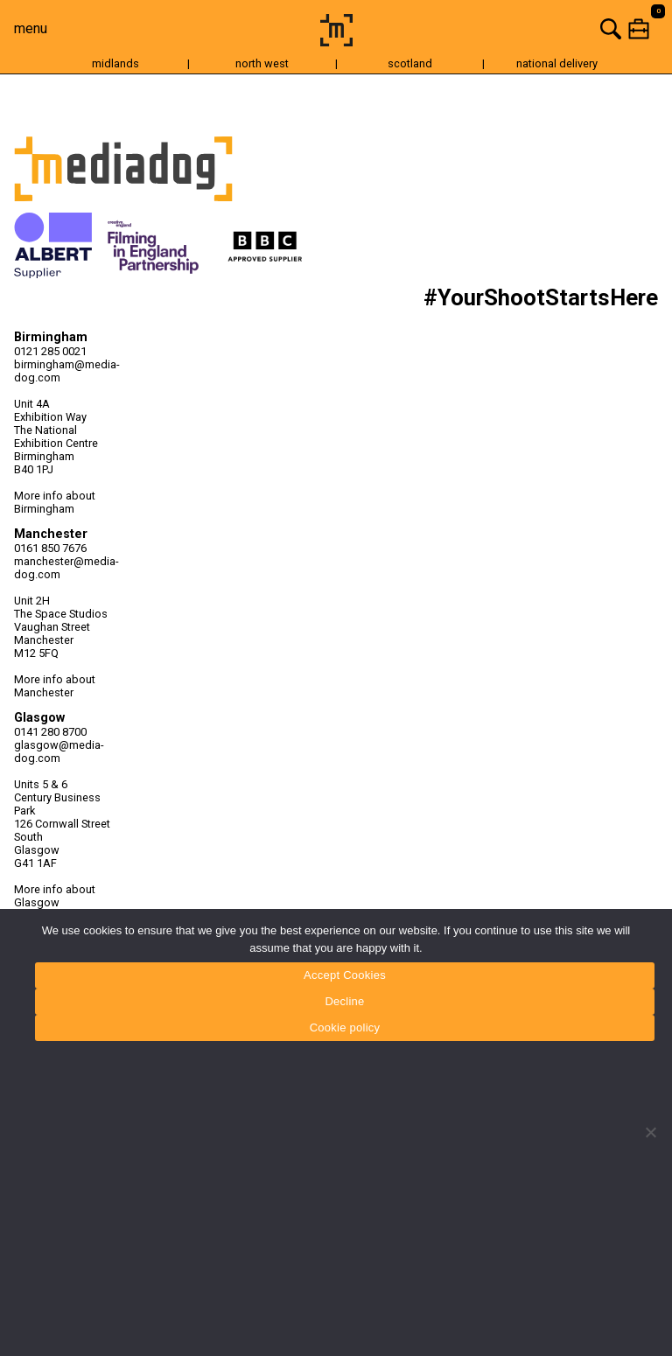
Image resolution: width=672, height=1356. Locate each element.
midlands (115, 63)
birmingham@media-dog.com (67, 371)
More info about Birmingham (54, 502)
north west (262, 63)
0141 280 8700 (50, 731)
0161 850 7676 (50, 548)
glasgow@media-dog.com (59, 751)
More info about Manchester (54, 686)
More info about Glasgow (54, 896)
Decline (344, 1001)
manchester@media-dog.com (66, 568)
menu (30, 28)
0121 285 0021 (50, 351)
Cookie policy (345, 1027)
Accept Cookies (345, 975)
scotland (410, 63)
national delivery (557, 63)
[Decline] (650, 1132)
